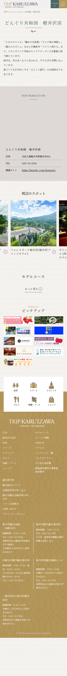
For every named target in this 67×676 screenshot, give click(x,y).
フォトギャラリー (44, 458)
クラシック (8, 452)
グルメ (6, 458)
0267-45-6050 (16, 580)
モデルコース (42, 432)
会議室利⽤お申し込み (14, 490)
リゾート (7, 447)
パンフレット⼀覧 (44, 452)
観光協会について (12, 485)
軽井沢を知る (9, 437)
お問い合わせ (9, 508)
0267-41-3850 (16, 616)
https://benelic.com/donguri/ (39, 170)
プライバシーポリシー (14, 513)
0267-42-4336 (29, 163)
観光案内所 (8, 480)
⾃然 (5, 442)
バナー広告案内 (11, 503)
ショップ (7, 468)
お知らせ (39, 442)
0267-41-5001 (49, 580)
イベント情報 (42, 437)
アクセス (39, 447)
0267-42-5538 (16, 537)
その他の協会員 (43, 463)
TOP (5, 432)
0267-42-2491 (49, 533)
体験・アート (9, 463)
